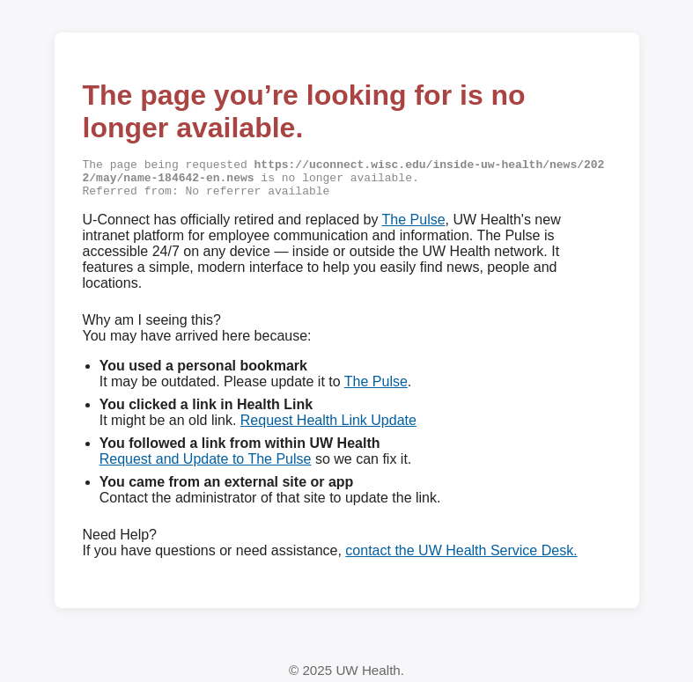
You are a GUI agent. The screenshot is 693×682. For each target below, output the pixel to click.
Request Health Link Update (328, 424)
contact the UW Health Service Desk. (461, 554)
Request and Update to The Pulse (206, 463)
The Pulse (414, 223)
